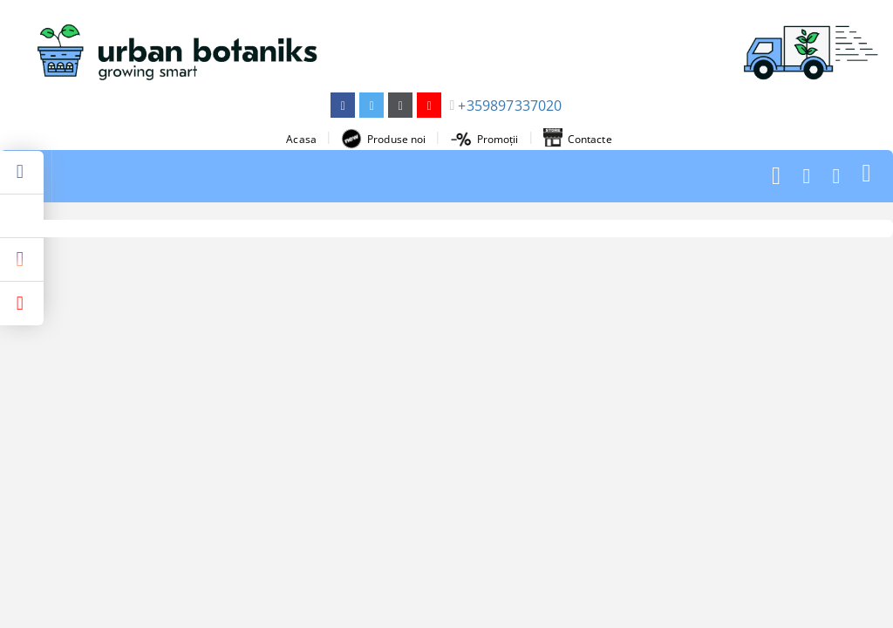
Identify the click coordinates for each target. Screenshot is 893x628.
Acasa (301, 139)
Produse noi (383, 138)
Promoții (485, 139)
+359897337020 (510, 105)
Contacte (577, 138)
